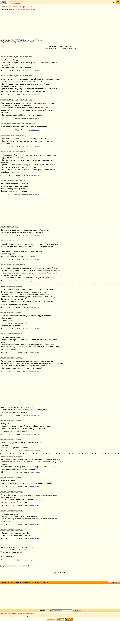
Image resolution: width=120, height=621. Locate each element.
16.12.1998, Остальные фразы (9, 226)
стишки (30, 7)
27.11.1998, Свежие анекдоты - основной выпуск (16, 76)
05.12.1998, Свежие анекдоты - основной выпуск (16, 57)
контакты (13, 613)
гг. (55, 48)
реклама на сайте (5, 613)
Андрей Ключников (34, 70)
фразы (25, 7)
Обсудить (18, 70)
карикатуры (26, 582)
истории (15, 7)
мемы (20, 7)
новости (32, 613)
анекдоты (9, 7)
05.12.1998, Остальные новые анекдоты (13, 135)
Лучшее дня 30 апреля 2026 (17, 1)
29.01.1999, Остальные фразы (9, 241)
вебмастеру (26, 613)
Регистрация (16, 3)
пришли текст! (113, 582)
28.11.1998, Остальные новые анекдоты (13, 265)
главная (3, 582)
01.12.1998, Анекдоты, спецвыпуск (11, 286)
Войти (10, 3)
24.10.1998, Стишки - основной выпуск (12, 180)
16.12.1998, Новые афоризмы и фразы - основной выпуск (19, 123)
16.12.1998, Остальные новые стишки (12, 544)
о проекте (19, 613)
